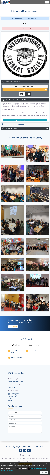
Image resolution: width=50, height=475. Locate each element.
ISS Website (34, 89)
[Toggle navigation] (47, 2)
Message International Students (25, 86)
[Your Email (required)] (25, 416)
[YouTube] (25, 450)
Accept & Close (44, 472)
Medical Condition (16, 357)
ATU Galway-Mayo (24, 458)
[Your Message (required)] (25, 429)
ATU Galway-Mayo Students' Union (10, 458)
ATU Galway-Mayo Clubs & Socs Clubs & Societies (25, 447)
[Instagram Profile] (28, 94)
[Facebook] (21, 450)
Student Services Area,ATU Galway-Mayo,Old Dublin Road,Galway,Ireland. (13, 396)
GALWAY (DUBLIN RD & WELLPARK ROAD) (25, 18)
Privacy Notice (25, 455)
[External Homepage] (22, 94)
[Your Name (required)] (25, 419)
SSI (44, 458)
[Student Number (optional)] (25, 423)
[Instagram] (29, 450)
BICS (34, 458)
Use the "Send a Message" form (16, 381)
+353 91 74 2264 (12, 387)
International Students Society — (13, 124)
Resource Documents (35, 351)
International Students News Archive (25, 120)
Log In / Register (21, 28)
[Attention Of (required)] (25, 412)
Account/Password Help (16, 351)
